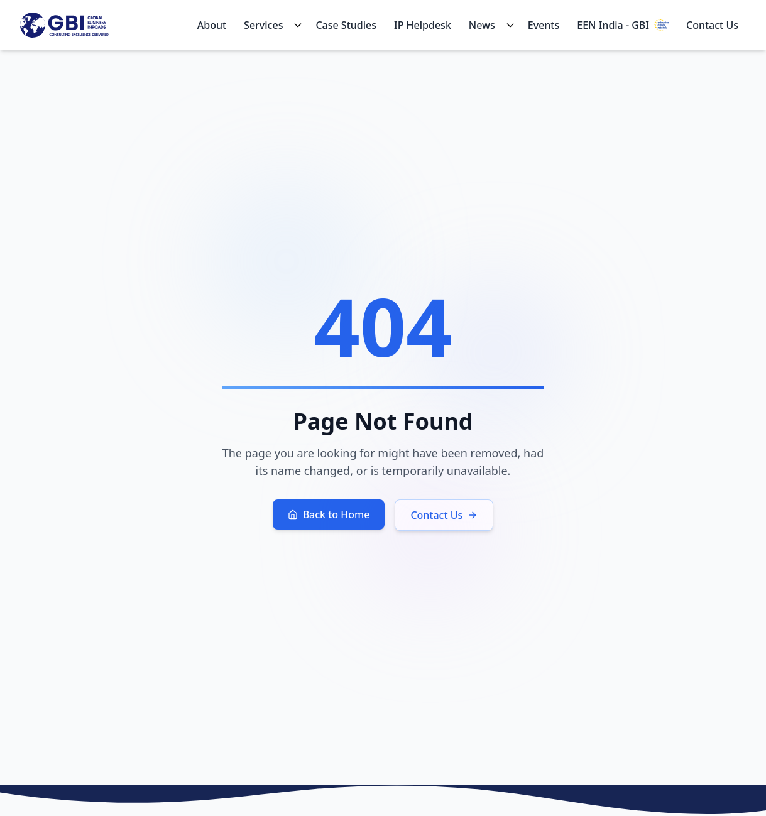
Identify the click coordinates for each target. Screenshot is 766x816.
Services (263, 25)
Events (543, 25)
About (211, 25)
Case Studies (345, 25)
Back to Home (329, 514)
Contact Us (712, 25)
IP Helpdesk (422, 25)
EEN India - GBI (623, 25)
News (482, 25)
